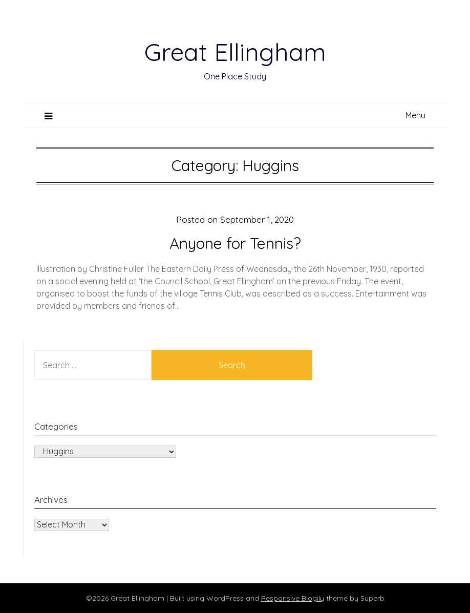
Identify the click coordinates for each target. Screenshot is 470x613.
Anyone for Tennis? (235, 243)
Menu (415, 115)
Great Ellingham (235, 51)
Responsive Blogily (292, 598)
